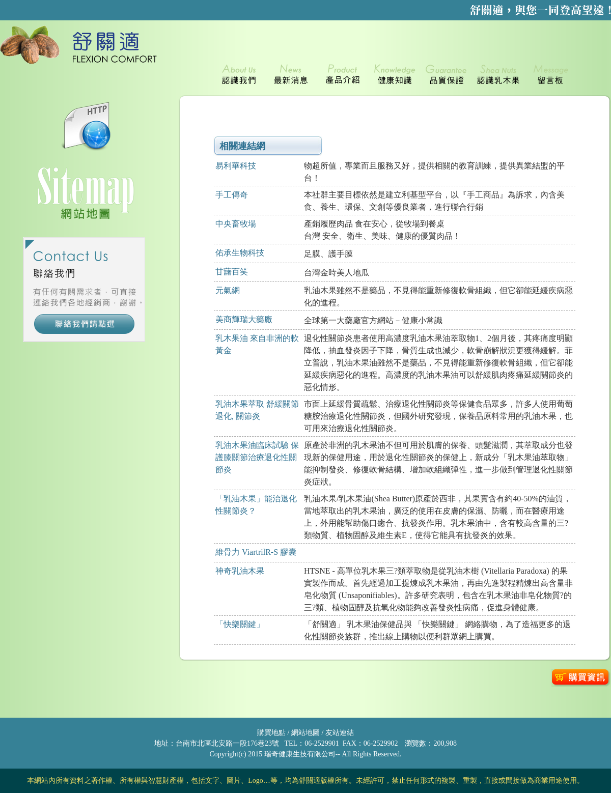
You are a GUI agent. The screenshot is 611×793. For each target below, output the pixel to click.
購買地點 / (273, 733)
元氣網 (227, 290)
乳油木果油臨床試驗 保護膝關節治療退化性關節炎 (257, 457)
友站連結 (338, 733)
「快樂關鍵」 (239, 624)
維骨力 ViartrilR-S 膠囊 (255, 552)
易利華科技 (235, 165)
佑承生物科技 (239, 252)
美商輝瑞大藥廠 (243, 319)
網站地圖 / (307, 733)
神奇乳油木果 (239, 571)
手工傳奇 (231, 194)
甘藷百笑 (231, 271)
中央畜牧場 (235, 223)
